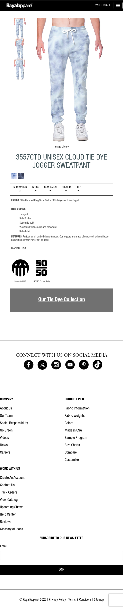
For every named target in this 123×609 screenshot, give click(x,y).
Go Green (6, 431)
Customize (72, 460)
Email (3, 546)
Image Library (62, 146)
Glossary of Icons (11, 529)
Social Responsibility (14, 423)
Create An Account (12, 478)
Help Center (8, 515)
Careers (5, 453)
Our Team (6, 416)
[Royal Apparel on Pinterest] (84, 365)
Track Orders (8, 493)
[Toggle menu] (118, 5)
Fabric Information (77, 408)
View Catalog (9, 500)
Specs (35, 189)
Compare (71, 453)
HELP (78, 189)
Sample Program (76, 438)
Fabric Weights (75, 416)
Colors (69, 423)
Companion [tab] (50, 189)
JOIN (61, 570)
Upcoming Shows (11, 507)
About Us (6, 408)
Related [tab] (66, 189)
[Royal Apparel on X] (42, 365)
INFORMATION (19, 189)
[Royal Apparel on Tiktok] (97, 365)
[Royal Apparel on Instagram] (56, 365)
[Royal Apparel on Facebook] (29, 365)
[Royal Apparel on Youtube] (70, 365)
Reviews (5, 522)
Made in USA (73, 431)
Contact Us (7, 485)
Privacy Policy (57, 600)
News (4, 445)
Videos (4, 438)
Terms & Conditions (79, 600)
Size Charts (72, 445)
